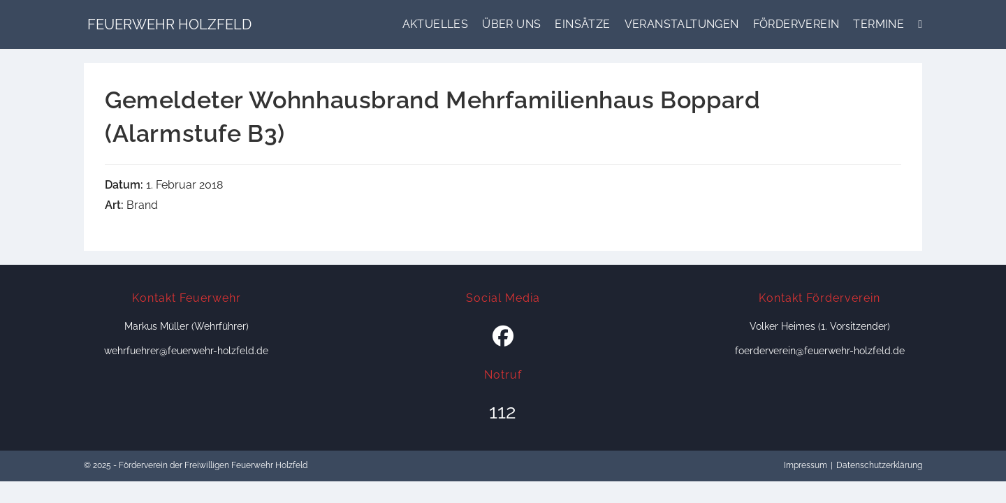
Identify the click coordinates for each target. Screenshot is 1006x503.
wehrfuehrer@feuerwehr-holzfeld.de (186, 350)
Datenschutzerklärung (879, 465)
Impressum (805, 465)
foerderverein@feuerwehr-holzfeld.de (820, 350)
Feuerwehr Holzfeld (169, 24)
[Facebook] (503, 337)
